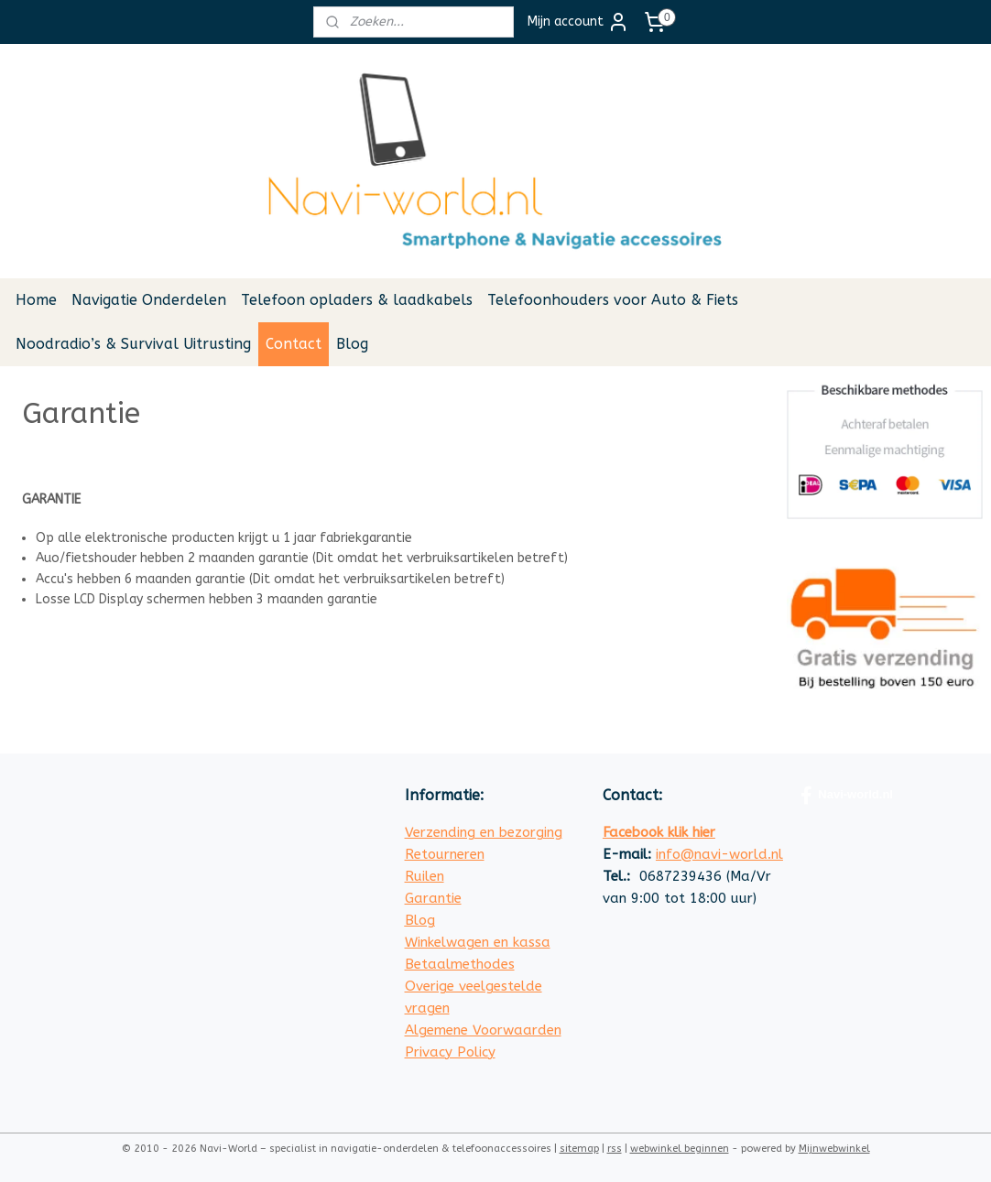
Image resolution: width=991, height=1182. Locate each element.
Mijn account (578, 22)
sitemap (579, 1149)
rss (614, 1149)
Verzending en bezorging (483, 832)
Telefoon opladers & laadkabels (357, 300)
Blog (352, 343)
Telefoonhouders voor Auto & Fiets (612, 300)
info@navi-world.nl (719, 854)
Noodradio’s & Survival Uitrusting (133, 343)
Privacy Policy (450, 1052)
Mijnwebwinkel (834, 1149)
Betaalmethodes (460, 964)
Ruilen (424, 876)
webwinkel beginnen (679, 1149)
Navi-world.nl (846, 795)
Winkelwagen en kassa (477, 942)
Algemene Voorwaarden (483, 1030)
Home (36, 300)
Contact (293, 343)
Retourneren (445, 854)
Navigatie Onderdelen (148, 300)
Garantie (433, 898)
